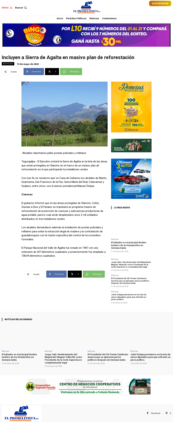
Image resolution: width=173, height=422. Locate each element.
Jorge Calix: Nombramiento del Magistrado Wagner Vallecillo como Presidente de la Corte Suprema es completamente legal (130, 264)
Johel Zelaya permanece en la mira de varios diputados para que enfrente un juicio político (131, 296)
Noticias (8, 63)
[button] (21, 7)
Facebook (155, 413)
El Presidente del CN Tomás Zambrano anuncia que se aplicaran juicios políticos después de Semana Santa (130, 280)
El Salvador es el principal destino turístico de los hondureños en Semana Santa (128, 245)
